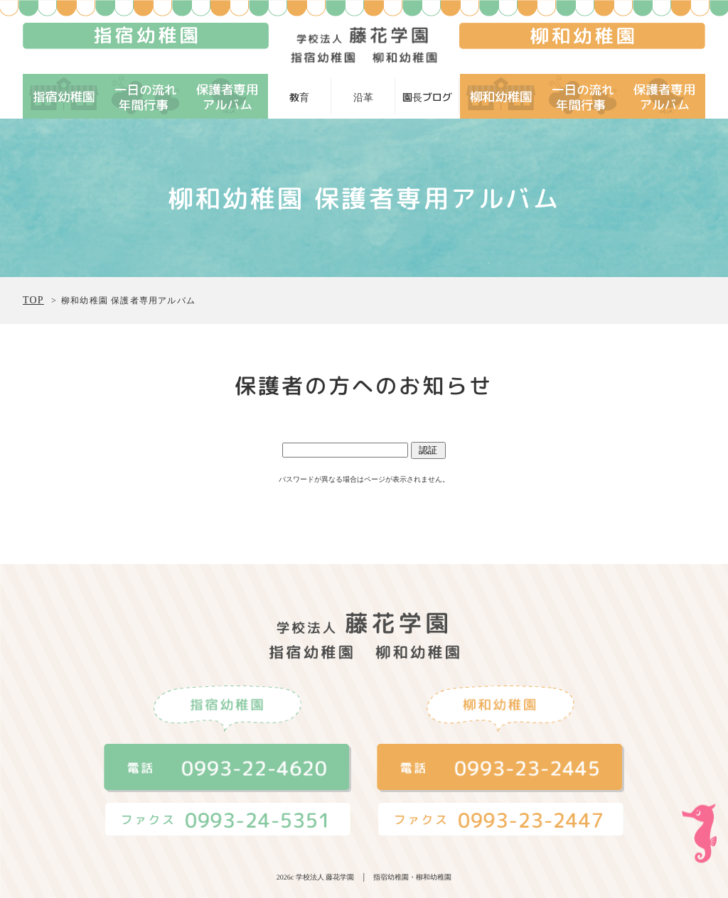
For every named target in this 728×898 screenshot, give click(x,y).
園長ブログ (427, 97)
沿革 (363, 97)
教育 (299, 97)
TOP (33, 300)
